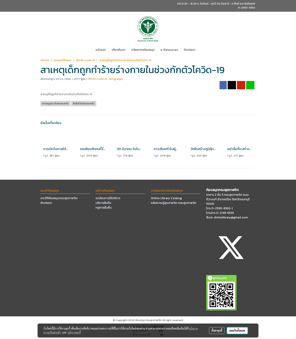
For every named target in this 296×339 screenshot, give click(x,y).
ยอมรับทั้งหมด (237, 330)
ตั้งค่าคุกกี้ (216, 330)
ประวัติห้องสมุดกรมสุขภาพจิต (59, 198)
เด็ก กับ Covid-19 (98, 79)
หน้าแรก (101, 49)
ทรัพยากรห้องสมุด (143, 49)
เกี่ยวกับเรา (119, 49)
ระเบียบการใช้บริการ (108, 198)
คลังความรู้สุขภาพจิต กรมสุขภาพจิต (173, 202)
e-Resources (169, 49)
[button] (201, 49)
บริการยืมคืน (103, 202)
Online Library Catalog (166, 198)
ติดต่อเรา (189, 49)
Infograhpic (116, 79)
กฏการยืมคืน (104, 207)
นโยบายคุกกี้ (74, 332)
